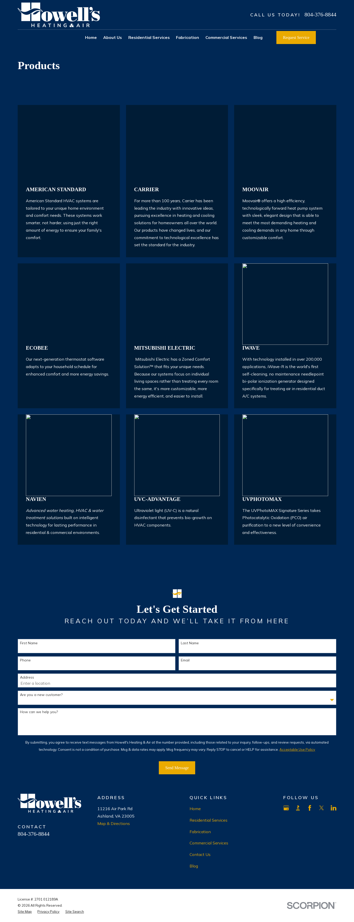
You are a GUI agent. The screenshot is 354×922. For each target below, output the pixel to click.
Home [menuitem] (91, 37)
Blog (194, 866)
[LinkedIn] (333, 808)
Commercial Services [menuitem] (226, 37)
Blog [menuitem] (258, 37)
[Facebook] (310, 808)
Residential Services (208, 820)
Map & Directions (113, 823)
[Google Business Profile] (286, 808)
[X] (321, 808)
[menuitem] (25, 912)
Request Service (296, 37)
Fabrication (200, 831)
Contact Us (200, 854)
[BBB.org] (298, 808)
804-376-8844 (320, 14)
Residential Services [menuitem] (149, 37)
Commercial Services (209, 842)
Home (195, 808)
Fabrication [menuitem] (187, 37)
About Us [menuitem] (112, 37)
